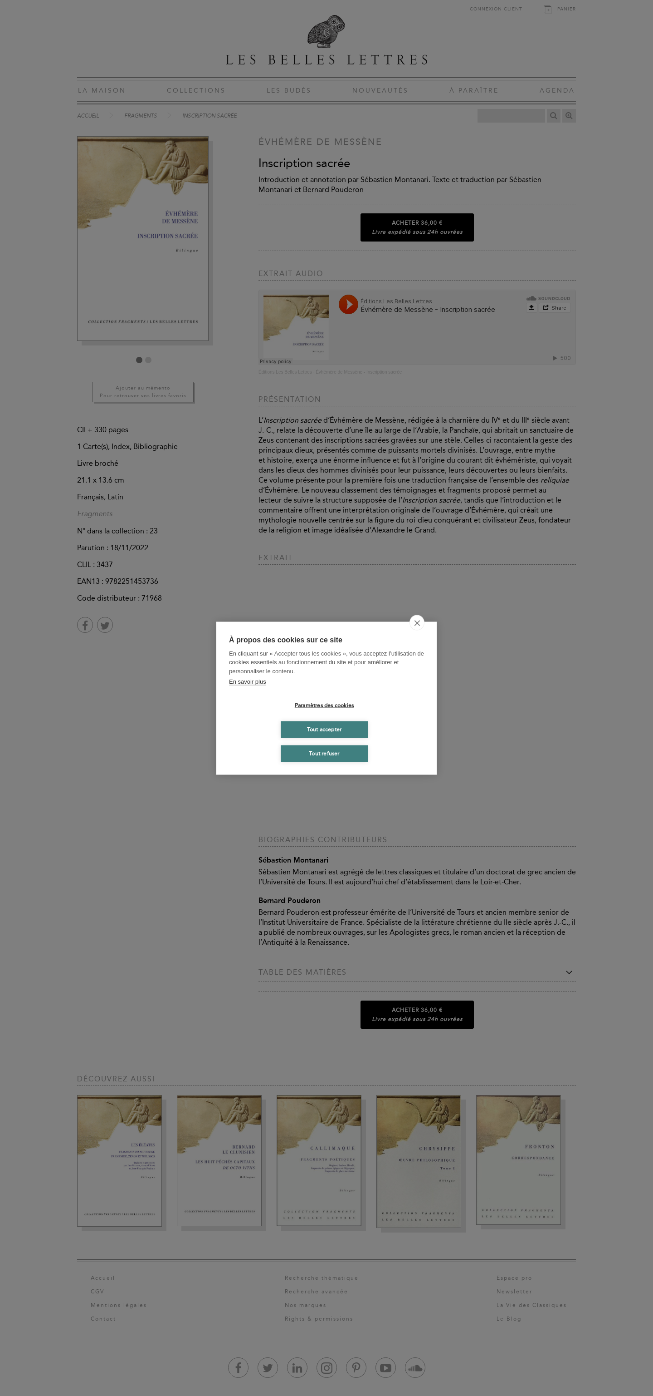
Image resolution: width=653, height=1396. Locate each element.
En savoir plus (247, 681)
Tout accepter (324, 729)
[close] (416, 622)
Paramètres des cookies (324, 705)
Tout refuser (324, 753)
